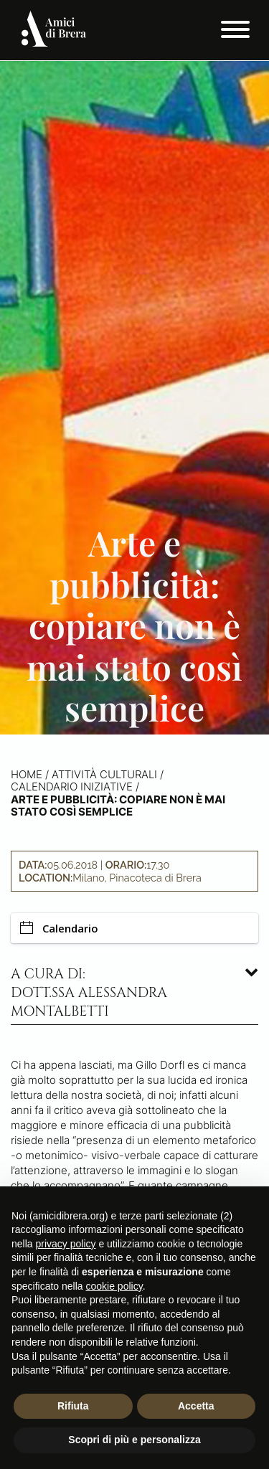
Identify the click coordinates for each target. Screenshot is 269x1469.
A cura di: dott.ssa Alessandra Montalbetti (89, 993)
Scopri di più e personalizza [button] (134, 1439)
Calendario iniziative (72, 786)
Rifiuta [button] (73, 1406)
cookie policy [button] (114, 1286)
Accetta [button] (196, 1406)
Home (26, 774)
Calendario (59, 928)
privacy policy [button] (65, 1244)
